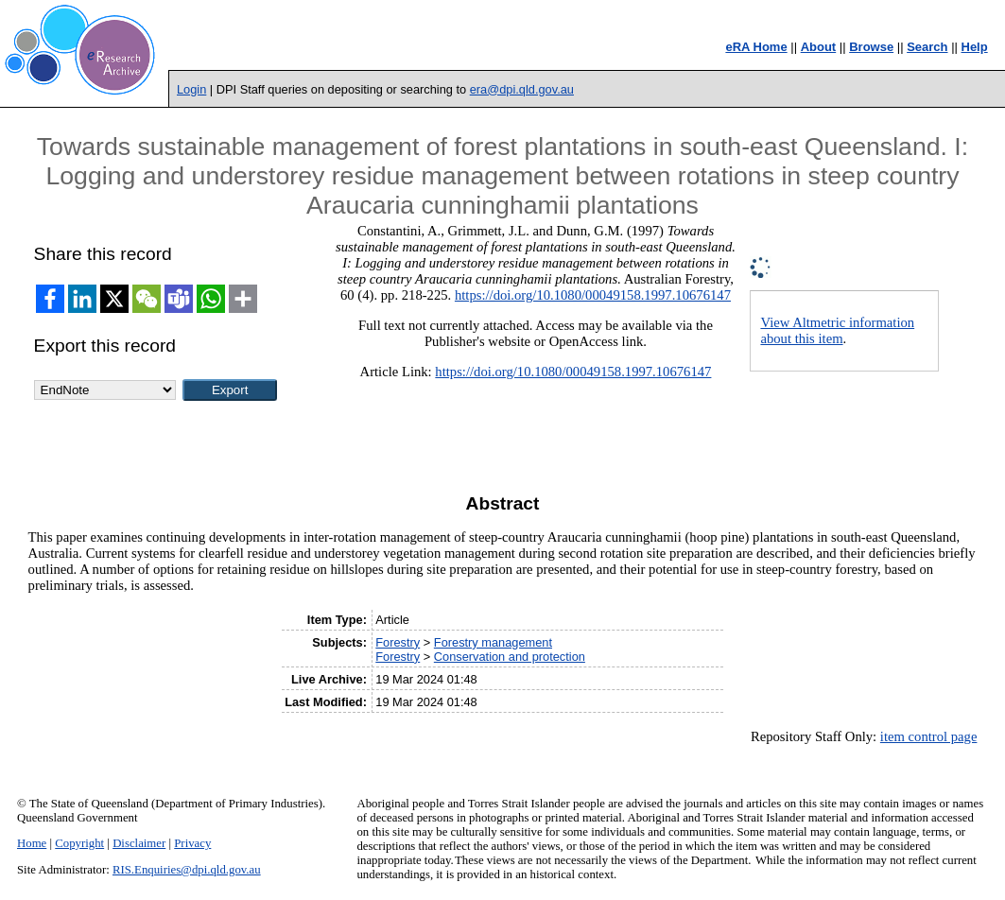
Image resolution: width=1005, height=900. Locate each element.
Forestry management (493, 642)
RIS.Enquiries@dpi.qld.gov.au (187, 869)
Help (975, 47)
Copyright (79, 843)
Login (191, 89)
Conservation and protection (509, 656)
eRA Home (756, 47)
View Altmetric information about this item (837, 330)
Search (927, 47)
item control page (929, 736)
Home (31, 843)
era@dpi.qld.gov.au (522, 89)
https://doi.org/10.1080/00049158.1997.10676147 (593, 295)
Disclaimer (139, 843)
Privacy (192, 843)
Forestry (397, 642)
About (819, 47)
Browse (871, 47)
